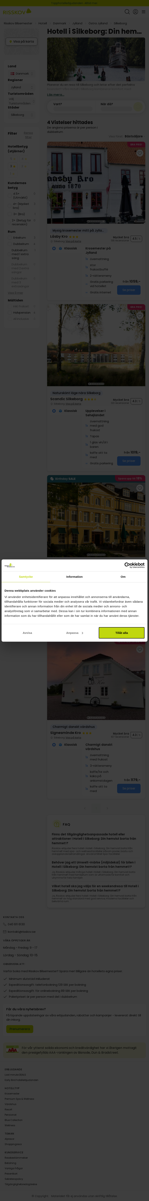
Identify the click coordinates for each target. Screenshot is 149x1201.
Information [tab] (74, 576)
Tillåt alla (121, 632)
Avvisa (27, 632)
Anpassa (74, 632)
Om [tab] (123, 576)
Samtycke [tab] (26, 576)
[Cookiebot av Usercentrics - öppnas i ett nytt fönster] (127, 565)
